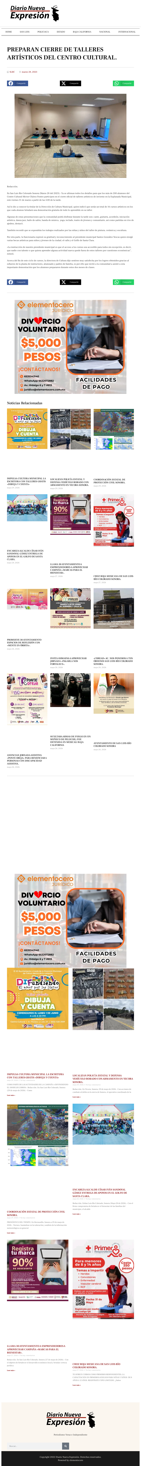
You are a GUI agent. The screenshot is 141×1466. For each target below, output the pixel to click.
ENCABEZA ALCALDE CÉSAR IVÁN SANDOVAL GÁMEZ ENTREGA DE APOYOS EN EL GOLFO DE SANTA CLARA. (25, 555)
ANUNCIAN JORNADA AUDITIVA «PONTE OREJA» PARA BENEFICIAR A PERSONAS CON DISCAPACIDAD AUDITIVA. (27, 759)
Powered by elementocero (70, 1460)
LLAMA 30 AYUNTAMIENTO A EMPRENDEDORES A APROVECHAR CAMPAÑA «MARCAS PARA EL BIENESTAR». (69, 568)
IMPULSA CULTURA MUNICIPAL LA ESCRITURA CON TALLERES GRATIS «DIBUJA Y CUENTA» (26, 481)
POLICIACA (43, 31)
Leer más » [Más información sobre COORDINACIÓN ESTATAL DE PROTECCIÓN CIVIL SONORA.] (11, 1233)
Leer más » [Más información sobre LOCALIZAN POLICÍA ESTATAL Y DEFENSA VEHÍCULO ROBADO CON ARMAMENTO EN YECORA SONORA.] (77, 1097)
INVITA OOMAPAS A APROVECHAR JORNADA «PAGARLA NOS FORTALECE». (68, 661)
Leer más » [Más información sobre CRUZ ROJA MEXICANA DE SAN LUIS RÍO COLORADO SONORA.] (77, 1385)
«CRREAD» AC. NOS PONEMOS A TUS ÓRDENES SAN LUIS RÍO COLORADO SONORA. (113, 661)
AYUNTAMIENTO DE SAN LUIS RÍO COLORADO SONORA (112, 745)
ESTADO (61, 31)
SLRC (12, 72)
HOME (8, 31)
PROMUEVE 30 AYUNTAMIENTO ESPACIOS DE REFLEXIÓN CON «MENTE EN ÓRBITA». (24, 642)
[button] (17, 83)
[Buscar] (65, 1446)
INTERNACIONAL (127, 31)
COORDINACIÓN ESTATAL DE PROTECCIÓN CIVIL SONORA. (109, 481)
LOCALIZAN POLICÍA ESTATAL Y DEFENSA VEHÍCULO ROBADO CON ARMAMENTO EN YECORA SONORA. (69, 482)
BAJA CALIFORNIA (82, 31)
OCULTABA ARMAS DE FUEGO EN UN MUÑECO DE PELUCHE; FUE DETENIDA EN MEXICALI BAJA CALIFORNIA (70, 741)
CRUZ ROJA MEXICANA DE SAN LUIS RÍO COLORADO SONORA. (113, 578)
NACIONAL (104, 31)
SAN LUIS (24, 31)
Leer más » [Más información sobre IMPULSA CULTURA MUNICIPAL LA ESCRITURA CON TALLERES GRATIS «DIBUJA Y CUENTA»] (11, 1095)
